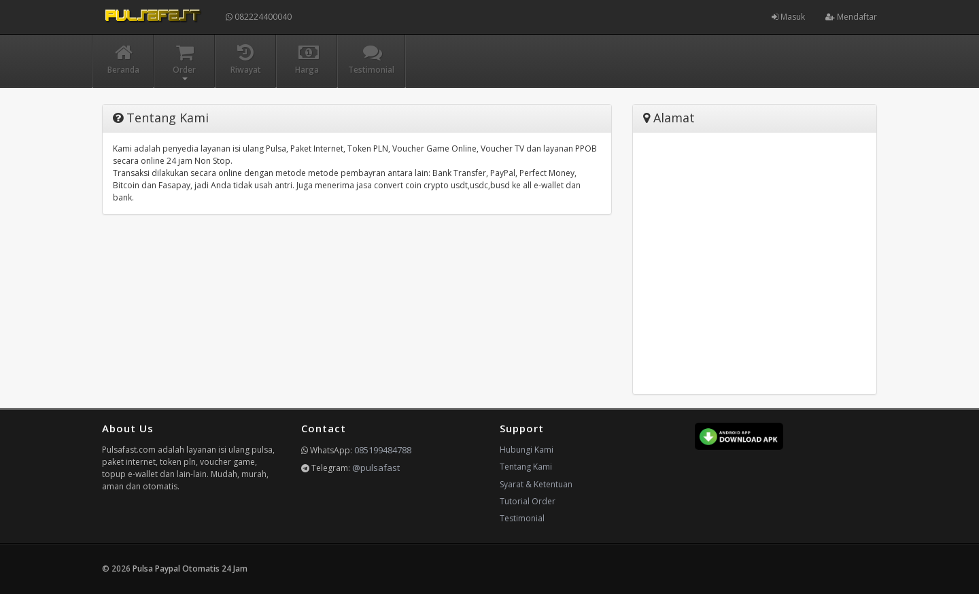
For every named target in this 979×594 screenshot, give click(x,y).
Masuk (788, 16)
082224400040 (259, 16)
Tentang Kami (526, 466)
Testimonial (522, 518)
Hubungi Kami (526, 449)
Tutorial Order (527, 501)
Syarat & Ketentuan (536, 484)
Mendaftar (851, 16)
